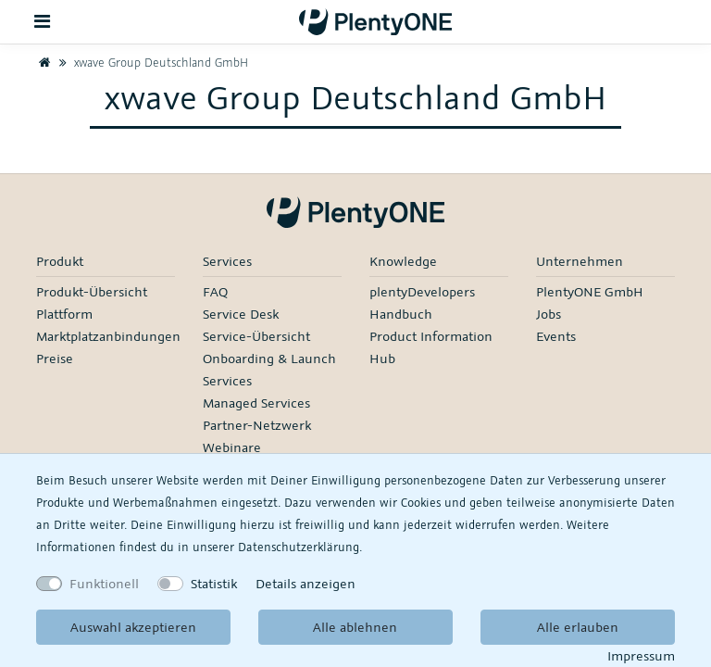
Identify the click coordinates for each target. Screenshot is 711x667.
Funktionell (104, 583)
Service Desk (241, 313)
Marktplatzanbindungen (108, 336)
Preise (54, 358)
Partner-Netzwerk (257, 425)
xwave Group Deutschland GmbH (151, 62)
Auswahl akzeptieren (133, 627)
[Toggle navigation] (42, 22)
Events (556, 336)
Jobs (548, 313)
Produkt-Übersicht (91, 291)
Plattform (64, 313)
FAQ (215, 291)
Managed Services (256, 402)
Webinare (232, 447)
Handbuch (400, 313)
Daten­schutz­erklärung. (300, 546)
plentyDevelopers (422, 291)
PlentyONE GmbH (589, 291)
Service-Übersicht (256, 336)
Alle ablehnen (355, 627)
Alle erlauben (577, 627)
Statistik (214, 583)
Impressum (641, 655)
